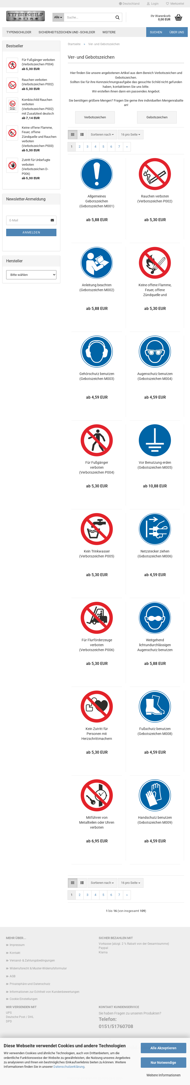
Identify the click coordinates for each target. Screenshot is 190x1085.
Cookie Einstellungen (24, 999)
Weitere (109, 32)
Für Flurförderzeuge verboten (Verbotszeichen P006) (96, 645)
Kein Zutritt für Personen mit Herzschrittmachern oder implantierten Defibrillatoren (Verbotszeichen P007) (96, 734)
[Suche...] (58, 17)
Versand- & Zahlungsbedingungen (32, 960)
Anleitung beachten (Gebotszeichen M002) (96, 287)
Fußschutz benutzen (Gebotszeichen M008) (155, 731)
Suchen (156, 32)
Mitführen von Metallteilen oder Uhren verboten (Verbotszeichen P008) (96, 823)
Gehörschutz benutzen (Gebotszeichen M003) (96, 376)
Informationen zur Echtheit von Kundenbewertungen (44, 992)
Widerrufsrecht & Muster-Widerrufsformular (38, 968)
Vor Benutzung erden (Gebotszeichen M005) (155, 465)
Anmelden (31, 232)
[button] (129, 3)
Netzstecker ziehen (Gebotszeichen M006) (155, 553)
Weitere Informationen (163, 1075)
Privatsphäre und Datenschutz (30, 984)
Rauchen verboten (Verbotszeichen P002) (154, 198)
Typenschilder (18, 32)
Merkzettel (175, 3)
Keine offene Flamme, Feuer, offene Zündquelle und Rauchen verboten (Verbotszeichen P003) (154, 290)
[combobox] (102, 135)
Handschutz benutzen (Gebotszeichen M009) (155, 820)
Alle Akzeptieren (163, 1048)
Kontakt (15, 953)
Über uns (176, 32)
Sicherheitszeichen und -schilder (67, 32)
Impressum (17, 945)
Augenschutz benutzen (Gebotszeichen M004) (155, 376)
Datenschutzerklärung (68, 1066)
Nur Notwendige (163, 1063)
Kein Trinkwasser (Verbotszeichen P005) (96, 553)
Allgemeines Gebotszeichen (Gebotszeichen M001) (96, 201)
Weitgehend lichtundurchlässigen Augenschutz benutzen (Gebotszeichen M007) (155, 645)
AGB (12, 976)
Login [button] (153, 3)
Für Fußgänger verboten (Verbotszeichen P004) (96, 467)
